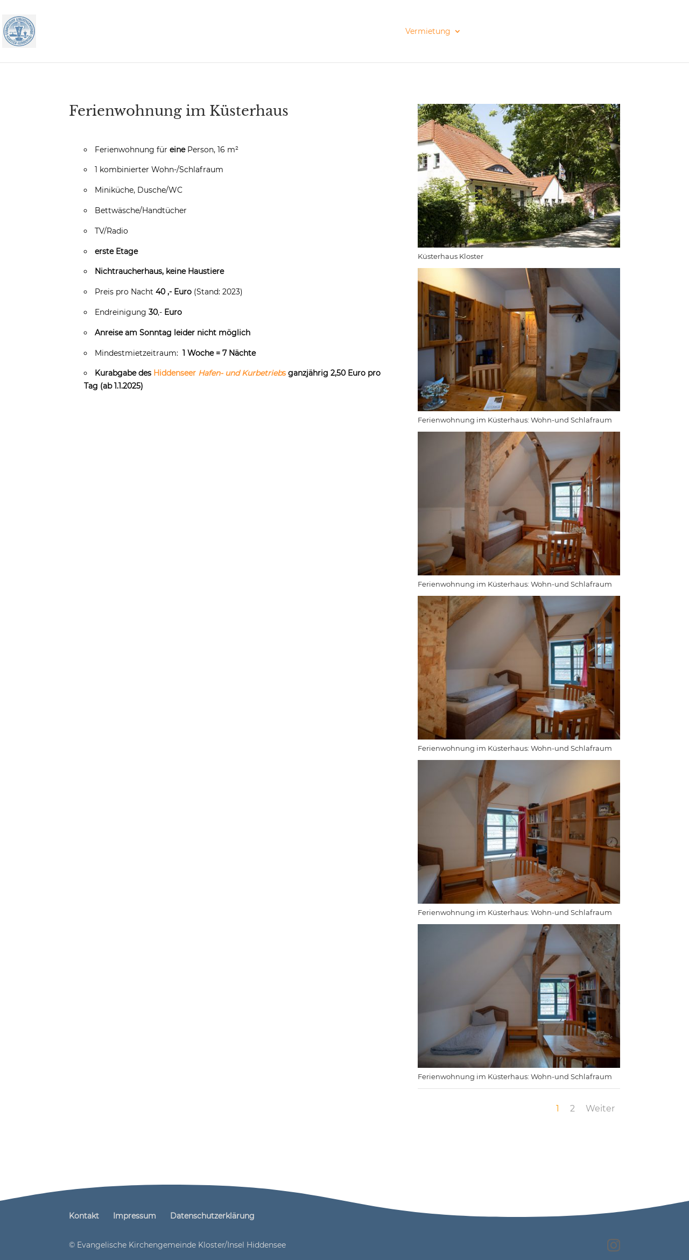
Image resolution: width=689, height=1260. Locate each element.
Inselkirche (199, 31)
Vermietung (428, 31)
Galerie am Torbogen (588, 31)
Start (89, 31)
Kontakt (657, 31)
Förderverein (499, 31)
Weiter (600, 1108)
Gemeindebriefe (361, 31)
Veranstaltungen (275, 31)
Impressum (134, 1216)
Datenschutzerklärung (212, 1216)
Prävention (133, 31)
